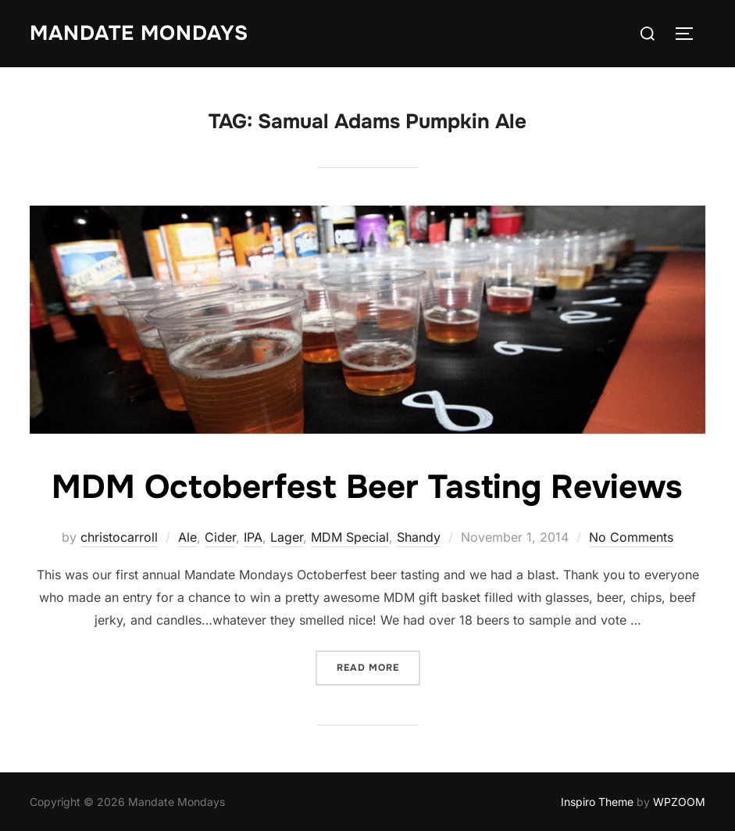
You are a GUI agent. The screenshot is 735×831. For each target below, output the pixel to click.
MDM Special (350, 537)
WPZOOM (679, 801)
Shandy (419, 537)
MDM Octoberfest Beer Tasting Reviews (367, 487)
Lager (286, 537)
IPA (253, 537)
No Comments (631, 537)
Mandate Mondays (139, 33)
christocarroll (119, 537)
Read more (378, 666)
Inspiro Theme (597, 801)
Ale (187, 537)
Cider (220, 537)
